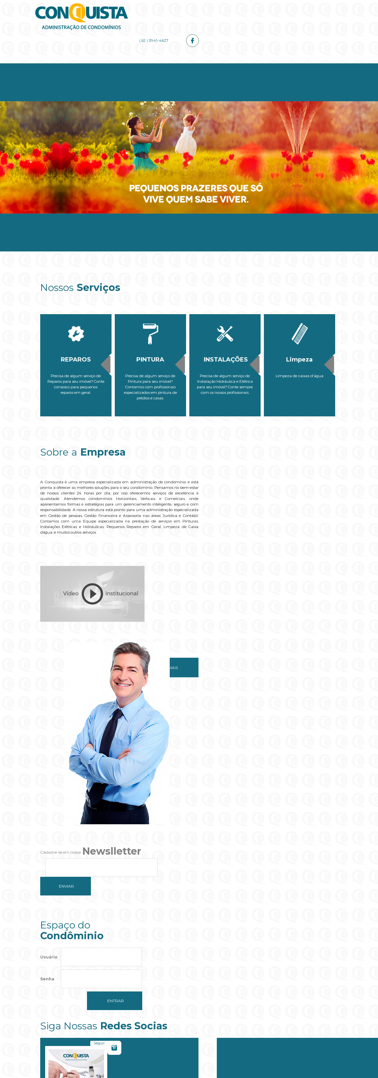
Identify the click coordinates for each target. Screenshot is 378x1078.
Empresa (115, 65)
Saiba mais (152, 657)
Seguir (252, 765)
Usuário (49, 773)
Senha (47, 795)
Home (65, 65)
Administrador (213, 65)
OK (230, 982)
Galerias (263, 65)
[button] (189, 1002)
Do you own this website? (158, 982)
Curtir (314, 765)
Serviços (164, 65)
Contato (313, 65)
